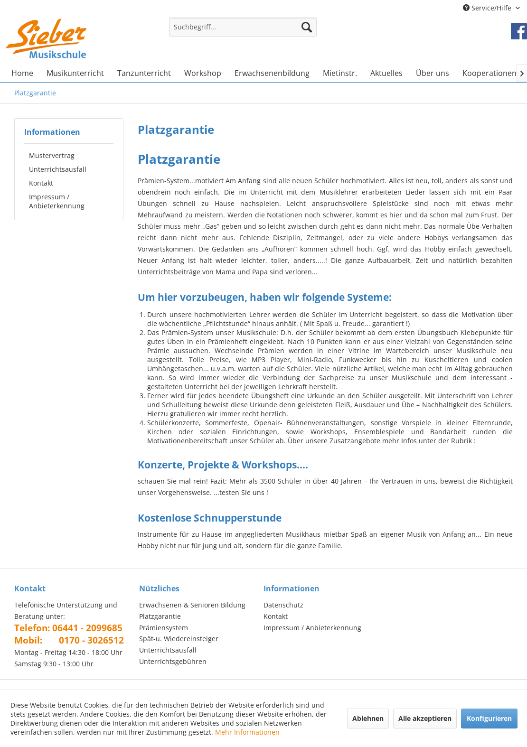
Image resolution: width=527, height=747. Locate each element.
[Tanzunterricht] (144, 73)
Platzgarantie (160, 616)
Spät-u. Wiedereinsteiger (178, 638)
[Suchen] (307, 27)
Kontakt (41, 182)
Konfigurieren (489, 718)
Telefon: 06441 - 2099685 (68, 628)
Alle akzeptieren (425, 718)
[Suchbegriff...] (243, 27)
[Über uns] (432, 73)
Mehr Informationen (247, 732)
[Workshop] (203, 73)
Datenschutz (283, 604)
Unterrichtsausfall (57, 169)
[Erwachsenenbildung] (272, 73)
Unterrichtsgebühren (173, 661)
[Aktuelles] (386, 73)
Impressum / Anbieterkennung (57, 201)
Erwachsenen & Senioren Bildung (192, 604)
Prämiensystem (163, 627)
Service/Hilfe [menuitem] (488, 7)
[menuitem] (243, 32)
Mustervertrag (52, 155)
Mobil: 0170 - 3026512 (69, 640)
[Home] (22, 73)
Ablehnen (368, 718)
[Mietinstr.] (340, 73)
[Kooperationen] (489, 73)
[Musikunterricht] (75, 73)
